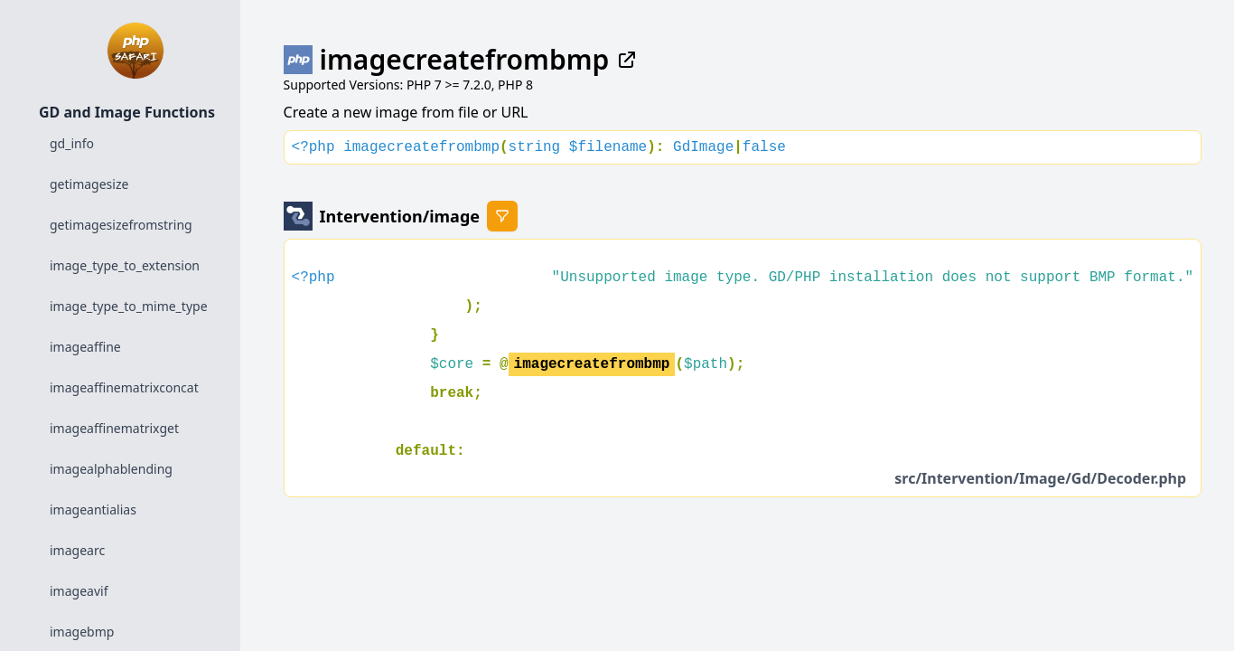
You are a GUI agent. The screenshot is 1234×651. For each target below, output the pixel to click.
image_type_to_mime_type (129, 306)
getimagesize (89, 184)
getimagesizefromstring (121, 224)
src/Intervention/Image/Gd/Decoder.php (1040, 478)
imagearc (77, 550)
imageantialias (93, 509)
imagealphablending (111, 468)
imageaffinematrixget (114, 428)
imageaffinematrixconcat (124, 387)
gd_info (72, 143)
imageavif (79, 590)
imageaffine (85, 346)
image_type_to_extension (125, 265)
